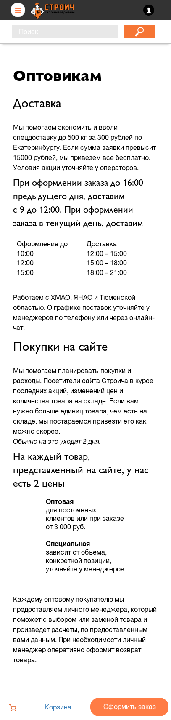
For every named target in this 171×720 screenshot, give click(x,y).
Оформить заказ (129, 706)
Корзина (58, 707)
